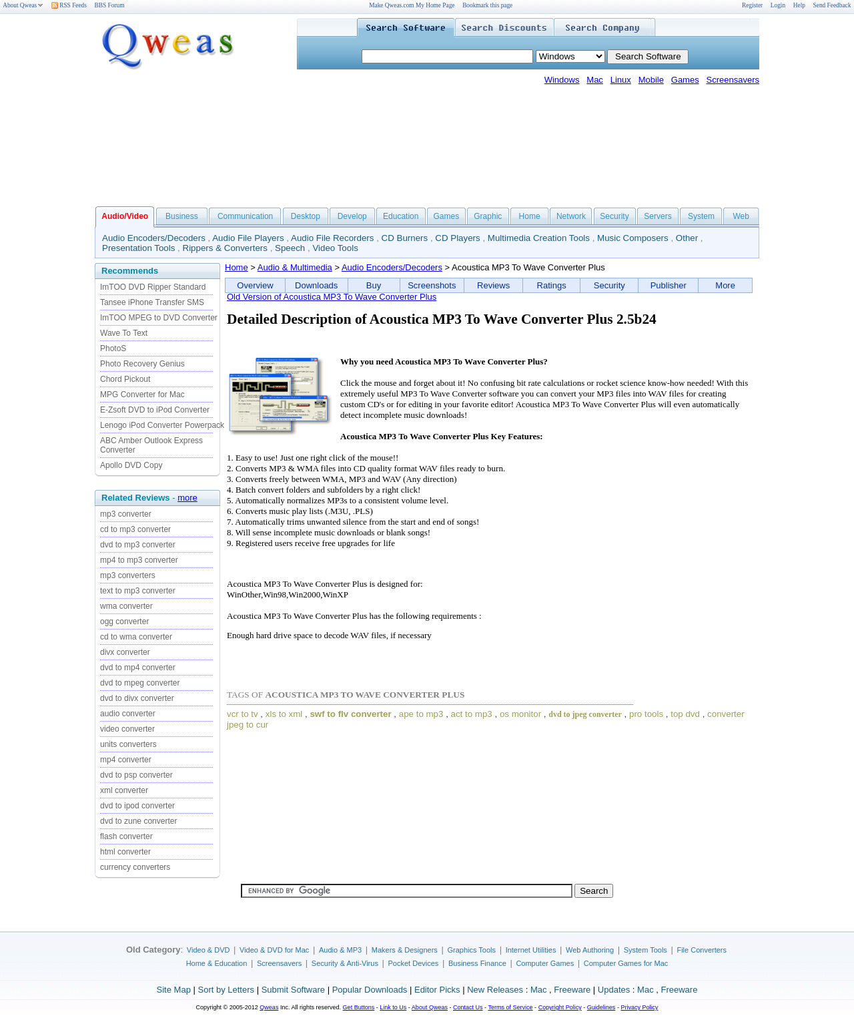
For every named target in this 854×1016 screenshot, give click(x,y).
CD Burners (405, 238)
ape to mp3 (421, 714)
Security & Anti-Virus (345, 963)
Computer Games (545, 963)
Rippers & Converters (225, 248)
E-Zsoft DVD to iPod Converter (154, 410)
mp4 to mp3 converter (139, 560)
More (725, 285)
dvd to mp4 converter (137, 667)
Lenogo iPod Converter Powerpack (162, 425)
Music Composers (633, 238)
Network (571, 216)
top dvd (685, 714)
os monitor (520, 714)
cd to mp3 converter (135, 529)
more (187, 498)
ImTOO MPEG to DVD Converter (159, 317)
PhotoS (113, 348)
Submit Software (293, 990)
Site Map (174, 990)
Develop (352, 216)
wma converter (126, 606)
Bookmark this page (487, 5)
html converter (125, 851)
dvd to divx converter (137, 698)
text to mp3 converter (137, 590)
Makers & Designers (405, 950)
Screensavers (733, 80)
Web (741, 216)
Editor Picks (437, 990)
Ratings (551, 285)
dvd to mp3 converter (137, 544)
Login (778, 5)
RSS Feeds (69, 5)
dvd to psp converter (136, 775)
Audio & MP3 (340, 950)
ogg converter (124, 621)
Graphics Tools (471, 950)
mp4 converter (125, 759)
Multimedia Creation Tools (539, 238)
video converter (127, 729)
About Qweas (23, 5)
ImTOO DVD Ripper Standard (153, 287)
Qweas (269, 1007)
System (701, 216)
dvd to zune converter (138, 821)
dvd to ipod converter (137, 805)
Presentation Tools (138, 248)
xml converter (124, 790)
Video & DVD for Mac (274, 950)
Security (614, 216)
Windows (562, 80)
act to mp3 (471, 714)
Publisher (669, 285)
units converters (128, 744)
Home (529, 216)
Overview (255, 285)
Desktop (305, 216)
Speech (290, 248)
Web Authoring (590, 950)
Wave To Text (123, 333)
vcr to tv (242, 714)
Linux (620, 80)
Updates (614, 990)
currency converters (135, 867)
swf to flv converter (350, 714)
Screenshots (432, 285)
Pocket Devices (413, 963)
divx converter (125, 652)
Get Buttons (359, 1007)
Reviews (493, 285)
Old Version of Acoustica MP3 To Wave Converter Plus (331, 297)
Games (685, 80)
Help (799, 5)
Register (752, 5)
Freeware (572, 990)
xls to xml (284, 714)
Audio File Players (248, 238)
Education (400, 216)
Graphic (488, 216)
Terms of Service (510, 1007)
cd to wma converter (136, 637)
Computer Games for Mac (626, 963)
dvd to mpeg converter (139, 683)
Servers (657, 216)
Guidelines (601, 1007)
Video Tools (335, 248)
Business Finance (477, 963)
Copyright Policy (560, 1007)
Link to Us (393, 1007)
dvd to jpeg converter (585, 714)
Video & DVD (208, 950)
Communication (245, 216)
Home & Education (217, 963)
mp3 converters (127, 575)
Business (181, 216)
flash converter (126, 836)
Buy (373, 285)
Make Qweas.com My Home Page (411, 5)
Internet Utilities (531, 950)
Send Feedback (832, 5)
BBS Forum (110, 5)
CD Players (457, 238)
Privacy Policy (639, 1007)
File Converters (702, 950)
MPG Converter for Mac (142, 394)
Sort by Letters (225, 990)
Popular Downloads (370, 990)
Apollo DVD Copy (131, 465)
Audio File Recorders (332, 238)
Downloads (316, 285)
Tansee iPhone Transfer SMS (152, 302)
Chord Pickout (125, 379)
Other (687, 238)
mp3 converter (125, 514)
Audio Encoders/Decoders (153, 238)
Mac (594, 80)
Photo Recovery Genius (142, 363)
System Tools (645, 950)
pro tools (646, 714)
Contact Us (468, 1007)
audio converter (127, 713)
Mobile (651, 80)
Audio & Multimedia (295, 267)
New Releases (495, 990)
